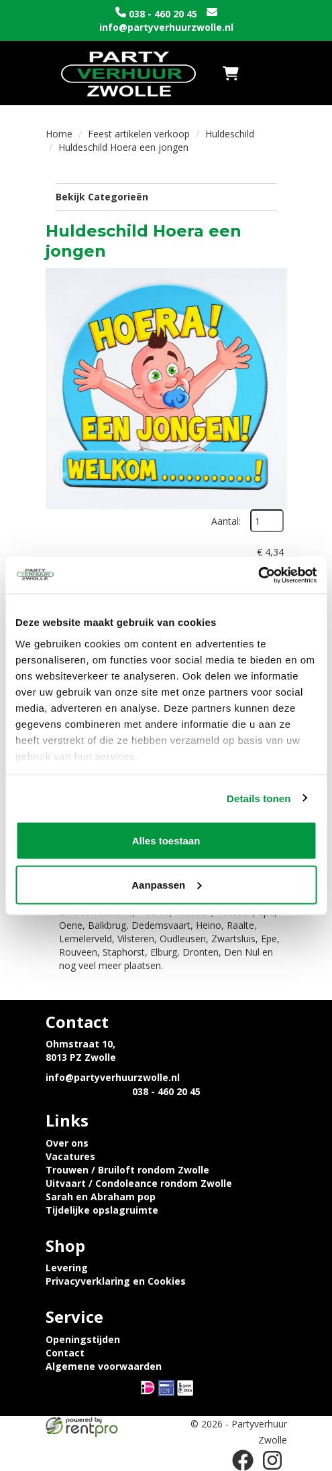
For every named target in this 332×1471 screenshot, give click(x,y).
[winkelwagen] (231, 73)
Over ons (67, 1143)
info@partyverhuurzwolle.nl (166, 27)
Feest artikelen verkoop (139, 133)
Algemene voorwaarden (104, 1366)
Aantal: (226, 521)
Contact (65, 1352)
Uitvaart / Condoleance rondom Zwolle (139, 1183)
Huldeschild (229, 133)
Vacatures (70, 1156)
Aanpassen (166, 884)
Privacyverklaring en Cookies (116, 1281)
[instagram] (272, 1460)
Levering (67, 1267)
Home (59, 133)
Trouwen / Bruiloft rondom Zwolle (127, 1169)
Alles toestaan (166, 840)
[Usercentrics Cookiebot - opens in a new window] (258, 575)
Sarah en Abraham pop (101, 1196)
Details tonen (258, 798)
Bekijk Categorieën (166, 196)
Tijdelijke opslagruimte (102, 1210)
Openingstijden (83, 1339)
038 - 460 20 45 (163, 13)
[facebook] (243, 1460)
